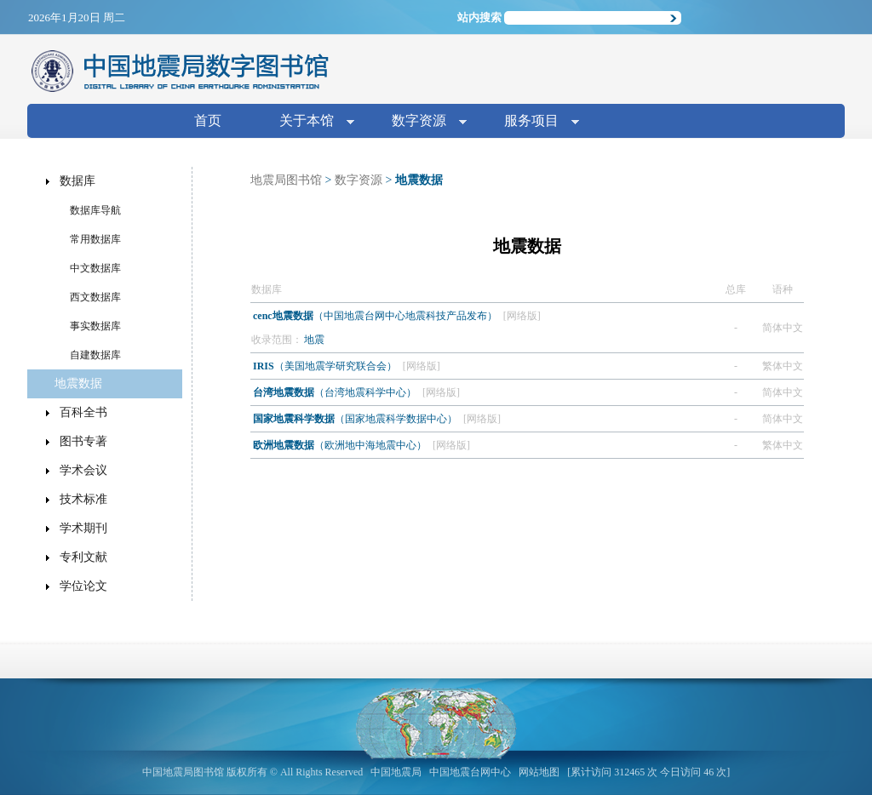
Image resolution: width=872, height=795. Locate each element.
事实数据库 (95, 326)
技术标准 (83, 499)
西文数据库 (95, 297)
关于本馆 (310, 122)
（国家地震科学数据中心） (356, 419)
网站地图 (539, 772)
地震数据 (78, 383)
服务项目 (534, 122)
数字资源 (422, 122)
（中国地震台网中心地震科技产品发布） (376, 316)
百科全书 (83, 412)
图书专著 (83, 441)
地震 (314, 340)
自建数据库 (95, 355)
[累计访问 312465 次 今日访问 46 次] (648, 772)
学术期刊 (83, 528)
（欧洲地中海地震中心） (341, 445)
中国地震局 (396, 772)
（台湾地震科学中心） (336, 392)
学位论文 (83, 586)
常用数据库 (95, 239)
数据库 (77, 180)
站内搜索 (479, 17)
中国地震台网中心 (470, 772)
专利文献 (83, 557)
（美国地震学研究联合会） (326, 366)
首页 (207, 120)
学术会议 (83, 470)
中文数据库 (95, 268)
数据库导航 (95, 210)
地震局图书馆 (286, 180)
